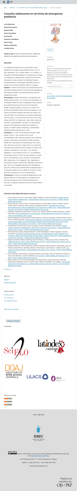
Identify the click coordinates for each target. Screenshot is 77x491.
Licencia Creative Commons (40, 456)
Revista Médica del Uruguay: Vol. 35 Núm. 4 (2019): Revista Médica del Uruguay (39, 229)
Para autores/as (9, 298)
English (6, 280)
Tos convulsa (40, 256)
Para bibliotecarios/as (10, 301)
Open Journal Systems (11, 309)
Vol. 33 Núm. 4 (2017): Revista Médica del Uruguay (32, 8)
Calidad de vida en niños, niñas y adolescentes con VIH (26, 242)
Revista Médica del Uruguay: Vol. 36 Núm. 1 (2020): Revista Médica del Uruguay (39, 237)
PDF (51, 50)
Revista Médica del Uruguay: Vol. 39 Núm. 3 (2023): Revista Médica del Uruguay (39, 208)
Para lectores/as (9, 295)
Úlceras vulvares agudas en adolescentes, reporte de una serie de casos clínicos (37, 227)
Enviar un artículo (13, 321)
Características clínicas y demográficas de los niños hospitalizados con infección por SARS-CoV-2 (36, 206)
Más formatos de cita (54, 86)
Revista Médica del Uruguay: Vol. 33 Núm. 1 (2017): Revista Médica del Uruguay (35, 224)
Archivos (12, 8)
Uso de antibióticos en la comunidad (27, 213)
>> (11, 269)
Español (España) (10, 283)
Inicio (5, 8)
